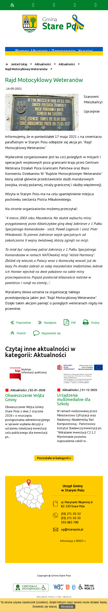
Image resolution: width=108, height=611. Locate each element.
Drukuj (89, 321)
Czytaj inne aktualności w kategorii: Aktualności (40, 352)
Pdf (68, 321)
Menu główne (75, 5)
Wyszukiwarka (33, 5)
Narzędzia (54, 5)
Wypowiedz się (45, 332)
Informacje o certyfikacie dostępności (30, 587)
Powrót (16, 332)
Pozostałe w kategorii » (54, 458)
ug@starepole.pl (72, 529)
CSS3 (73, 587)
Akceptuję (67, 606)
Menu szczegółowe (95, 5)
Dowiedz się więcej (45, 606)
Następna (45, 321)
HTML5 (67, 587)
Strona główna (12, 5)
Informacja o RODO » (73, 541)
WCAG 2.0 (86, 587)
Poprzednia (19, 321)
